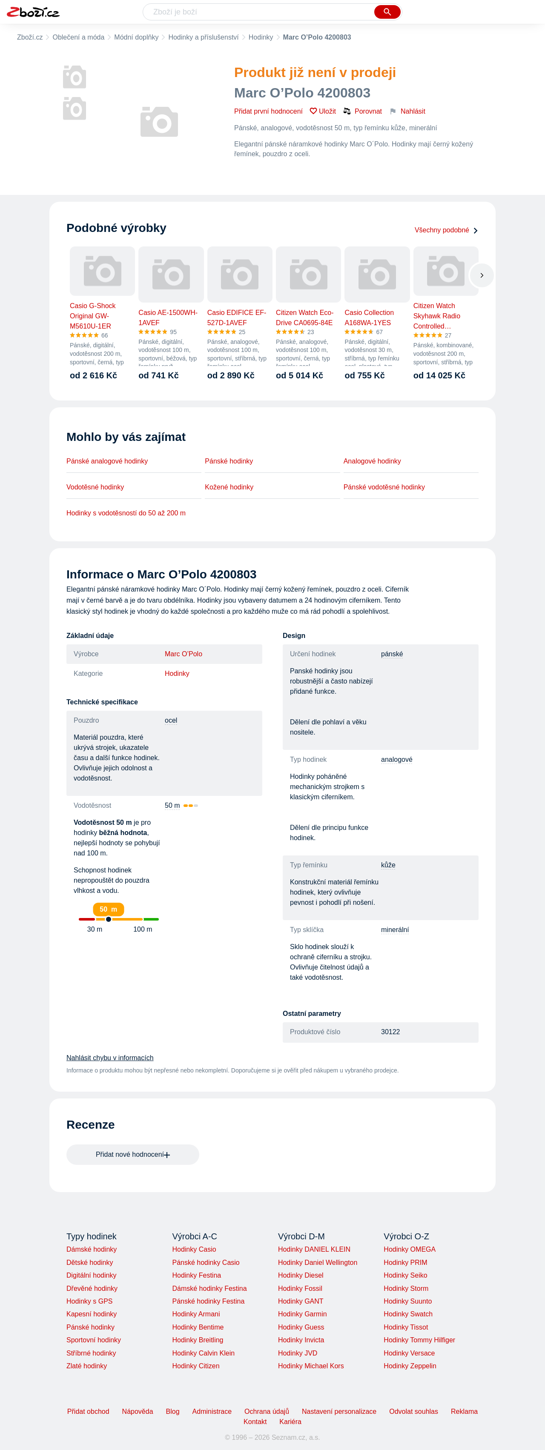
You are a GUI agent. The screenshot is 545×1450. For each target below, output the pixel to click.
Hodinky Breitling (197, 1340)
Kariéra (290, 1421)
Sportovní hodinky (93, 1340)
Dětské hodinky (89, 1262)
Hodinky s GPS (89, 1301)
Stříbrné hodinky (91, 1353)
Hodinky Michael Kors (311, 1366)
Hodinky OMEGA (410, 1249)
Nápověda (137, 1411)
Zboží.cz (30, 37)
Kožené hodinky (229, 487)
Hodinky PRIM (405, 1262)
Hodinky (261, 37)
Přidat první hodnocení (268, 111)
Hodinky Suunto (408, 1301)
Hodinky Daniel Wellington (317, 1262)
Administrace (212, 1411)
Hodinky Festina (196, 1275)
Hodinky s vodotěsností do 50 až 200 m (126, 513)
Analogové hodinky (372, 461)
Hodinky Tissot (406, 1327)
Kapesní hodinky (91, 1314)
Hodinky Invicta (301, 1340)
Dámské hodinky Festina (209, 1288)
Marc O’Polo (183, 654)
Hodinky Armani (196, 1314)
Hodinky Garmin (302, 1314)
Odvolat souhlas (413, 1411)
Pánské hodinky (229, 461)
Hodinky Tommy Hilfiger (419, 1340)
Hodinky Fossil (300, 1288)
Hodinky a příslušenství (203, 37)
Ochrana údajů (266, 1411)
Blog (173, 1411)
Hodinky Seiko (405, 1275)
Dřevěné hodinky (92, 1288)
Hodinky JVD (297, 1353)
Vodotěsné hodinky (95, 487)
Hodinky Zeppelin (410, 1366)
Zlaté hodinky (86, 1366)
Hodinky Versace (409, 1353)
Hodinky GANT (301, 1301)
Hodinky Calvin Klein (203, 1353)
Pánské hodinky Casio (205, 1262)
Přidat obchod (88, 1411)
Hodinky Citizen (195, 1366)
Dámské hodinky (91, 1249)
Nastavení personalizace (339, 1411)
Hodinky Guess (301, 1327)
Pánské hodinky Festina (208, 1301)
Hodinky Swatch (408, 1314)
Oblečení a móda (78, 37)
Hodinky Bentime (198, 1327)
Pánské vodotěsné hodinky (384, 487)
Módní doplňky (136, 37)
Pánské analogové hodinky (107, 461)
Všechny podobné (447, 230)
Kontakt (255, 1421)
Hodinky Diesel (301, 1275)
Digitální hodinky (91, 1275)
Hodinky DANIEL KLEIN (314, 1249)
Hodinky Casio (194, 1249)
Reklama (464, 1411)
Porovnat (362, 111)
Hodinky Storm (406, 1288)
